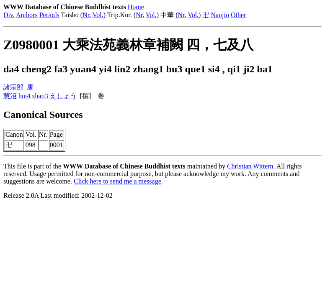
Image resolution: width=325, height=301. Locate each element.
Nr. (87, 14)
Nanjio (220, 14)
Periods (49, 14)
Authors (27, 14)
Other (238, 14)
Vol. (98, 14)
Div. (9, 14)
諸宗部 (13, 87)
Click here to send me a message (117, 181)
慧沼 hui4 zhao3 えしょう (40, 95)
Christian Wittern (250, 166)
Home (136, 6)
